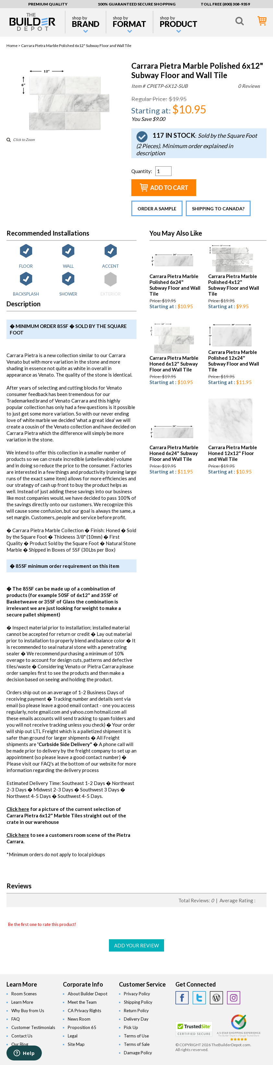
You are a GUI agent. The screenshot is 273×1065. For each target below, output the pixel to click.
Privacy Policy (137, 993)
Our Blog (19, 1044)
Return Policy (136, 1010)
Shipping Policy (138, 1002)
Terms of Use (136, 1035)
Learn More (22, 1002)
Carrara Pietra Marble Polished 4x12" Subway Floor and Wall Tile (233, 285)
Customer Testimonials (33, 1027)
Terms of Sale (136, 1044)
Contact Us (21, 1035)
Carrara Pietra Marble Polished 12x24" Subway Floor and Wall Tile (233, 360)
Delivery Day (136, 1019)
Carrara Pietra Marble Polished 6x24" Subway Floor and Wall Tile (174, 285)
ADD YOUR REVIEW (136, 945)
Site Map (76, 1044)
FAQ (15, 1019)
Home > (13, 45)
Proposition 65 (82, 1027)
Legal (72, 1035)
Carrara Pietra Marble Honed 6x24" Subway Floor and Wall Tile (173, 453)
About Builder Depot (87, 993)
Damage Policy (138, 1052)
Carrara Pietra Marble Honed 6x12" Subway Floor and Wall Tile (173, 363)
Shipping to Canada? (218, 208)
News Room (79, 1019)
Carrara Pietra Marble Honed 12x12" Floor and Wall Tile (232, 453)
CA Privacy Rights (84, 1010)
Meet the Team (82, 1002)
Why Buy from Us (27, 1010)
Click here (17, 809)
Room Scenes (24, 993)
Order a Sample (156, 208)
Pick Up (131, 1027)
